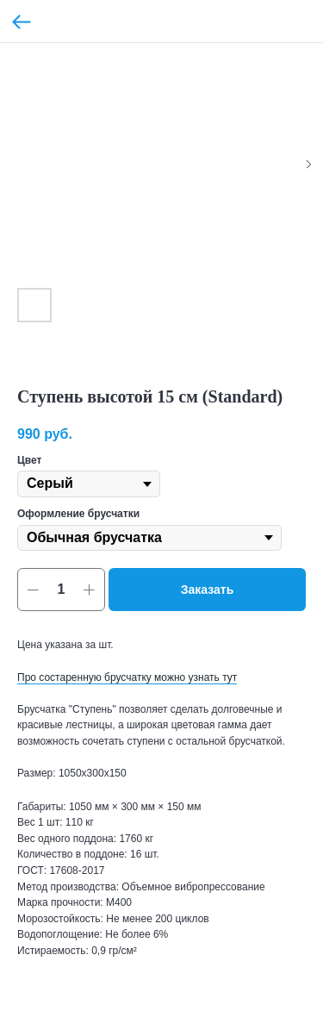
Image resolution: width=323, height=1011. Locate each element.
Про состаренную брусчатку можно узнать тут (127, 677)
